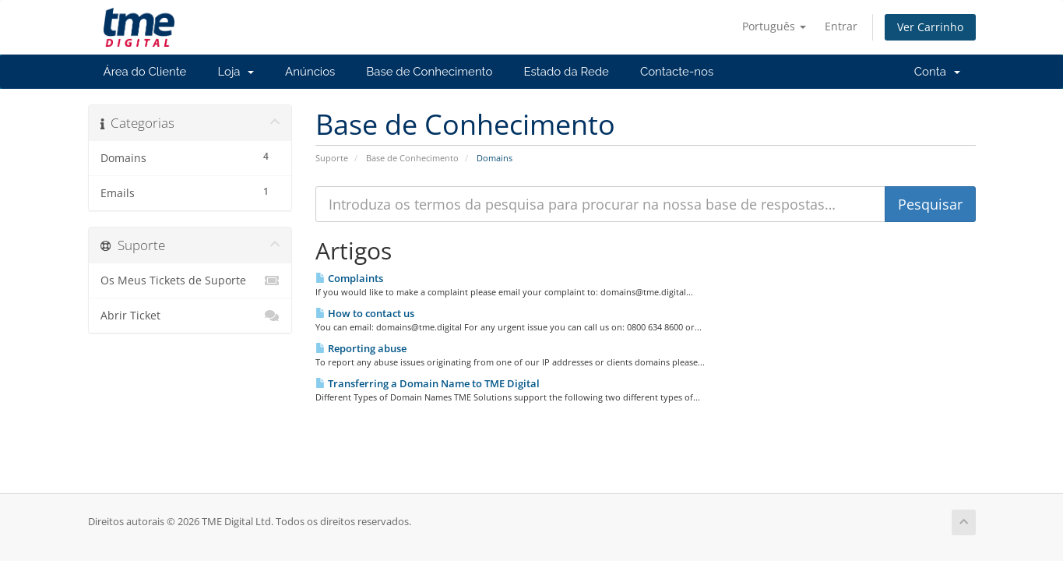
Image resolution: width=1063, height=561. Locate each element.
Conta (937, 72)
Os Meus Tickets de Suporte (190, 280)
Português (774, 26)
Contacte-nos (676, 72)
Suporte (331, 158)
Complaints (349, 278)
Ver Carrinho (930, 26)
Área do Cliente (145, 72)
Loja (235, 72)
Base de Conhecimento (429, 72)
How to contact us (364, 313)
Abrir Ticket (190, 315)
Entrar (841, 26)
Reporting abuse (361, 348)
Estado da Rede (565, 72)
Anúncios (310, 72)
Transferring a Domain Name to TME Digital (427, 383)
